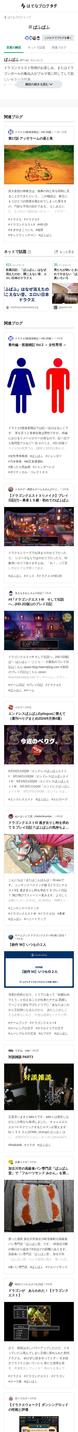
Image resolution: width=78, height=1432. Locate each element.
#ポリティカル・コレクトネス (28, 472)
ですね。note (22, 1050)
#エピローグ (59, 799)
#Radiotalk (15, 1145)
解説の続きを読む (39, 84)
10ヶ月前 (61, 132)
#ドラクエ (15, 219)
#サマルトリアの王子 (50, 1028)
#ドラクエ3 (31, 219)
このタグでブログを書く (58, 37)
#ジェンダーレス (44, 467)
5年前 (33, 1162)
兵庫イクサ (21, 1162)
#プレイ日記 (35, 685)
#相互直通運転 (33, 461)
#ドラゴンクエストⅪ (22, 913)
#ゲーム (29, 690)
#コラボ (30, 1145)
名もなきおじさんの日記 (28, 593)
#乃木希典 (15, 461)
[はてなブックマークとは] (29, 252)
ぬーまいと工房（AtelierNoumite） (34, 816)
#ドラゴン (58, 1376)
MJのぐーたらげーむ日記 (29, 1284)
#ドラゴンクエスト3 (21, 224)
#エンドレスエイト (20, 799)
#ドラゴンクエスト (36, 1376)
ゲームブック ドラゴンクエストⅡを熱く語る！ (41, 935)
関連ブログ (59, 47)
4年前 (59, 816)
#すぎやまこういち (20, 230)
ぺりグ (18, 707)
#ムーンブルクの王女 (22, 1033)
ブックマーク (15, 265)
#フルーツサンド (57, 1267)
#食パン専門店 (17, 1267)
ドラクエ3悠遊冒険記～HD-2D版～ (34, 132)
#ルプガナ (45, 1033)
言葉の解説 (13, 47)
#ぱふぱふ (45, 235)
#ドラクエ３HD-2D (49, 576)
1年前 (59, 338)
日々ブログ (21, 1398)
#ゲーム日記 (16, 685)
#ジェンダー (54, 456)
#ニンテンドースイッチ (23, 908)
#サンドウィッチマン (22, 235)
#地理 (39, 230)
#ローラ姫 (15, 1381)
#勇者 (61, 913)
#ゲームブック (17, 1022)
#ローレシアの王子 (20, 1028)
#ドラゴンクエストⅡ (43, 1022)
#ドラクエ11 (46, 913)
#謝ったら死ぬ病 (19, 467)
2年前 (65, 489)
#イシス (29, 576)
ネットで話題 (36, 47)
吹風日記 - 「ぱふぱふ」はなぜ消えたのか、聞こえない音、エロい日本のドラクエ (26, 274)
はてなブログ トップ (17, 17)
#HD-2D (42, 224)
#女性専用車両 (17, 456)
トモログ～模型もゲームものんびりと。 (37, 489)
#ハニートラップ (35, 919)
